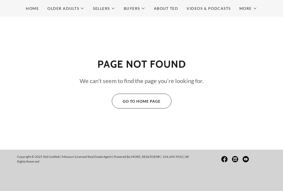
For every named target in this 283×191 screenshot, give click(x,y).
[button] (65, 8)
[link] (224, 159)
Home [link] (32, 8)
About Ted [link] (166, 8)
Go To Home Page (136, 101)
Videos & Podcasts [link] (209, 8)
